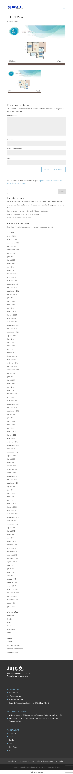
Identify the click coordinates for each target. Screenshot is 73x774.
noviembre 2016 (13, 593)
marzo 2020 (11, 466)
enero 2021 (11, 438)
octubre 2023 (12, 329)
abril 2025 (10, 267)
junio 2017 (11, 569)
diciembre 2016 (12, 589)
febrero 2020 (12, 469)
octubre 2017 (12, 555)
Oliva (9, 626)
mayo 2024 (11, 305)
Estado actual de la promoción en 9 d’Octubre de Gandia (27, 211)
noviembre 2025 (13, 243)
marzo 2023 (11, 353)
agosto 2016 (12, 603)
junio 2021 (11, 421)
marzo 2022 (11, 390)
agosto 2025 (12, 253)
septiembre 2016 (13, 599)
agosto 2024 (12, 294)
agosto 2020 (12, 455)
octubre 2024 (12, 287)
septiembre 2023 (13, 332)
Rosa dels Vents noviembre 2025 (19, 218)
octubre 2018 (12, 521)
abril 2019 (10, 500)
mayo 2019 (11, 497)
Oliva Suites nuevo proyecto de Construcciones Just (34, 227)
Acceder (10, 642)
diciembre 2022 (12, 363)
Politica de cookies (26, 761)
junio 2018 (11, 531)
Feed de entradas (13, 645)
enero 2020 (11, 473)
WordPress (55, 767)
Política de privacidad (44, 761)
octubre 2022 (12, 366)
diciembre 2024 (12, 281)
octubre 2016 (12, 596)
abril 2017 (10, 576)
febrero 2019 (12, 507)
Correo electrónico (14, 149)
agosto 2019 (12, 486)
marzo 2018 (11, 541)
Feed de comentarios (15, 649)
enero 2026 (11, 236)
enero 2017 (11, 586)
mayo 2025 (11, 263)
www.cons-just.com (16, 699)
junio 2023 (11, 342)
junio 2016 (11, 606)
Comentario (12, 115)
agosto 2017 (12, 562)
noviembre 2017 (13, 551)
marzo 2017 (11, 579)
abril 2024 (10, 308)
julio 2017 (10, 565)
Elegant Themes (30, 767)
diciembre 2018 (12, 514)
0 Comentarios (12, 21)
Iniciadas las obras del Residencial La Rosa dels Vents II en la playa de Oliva (34, 201)
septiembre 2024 (13, 291)
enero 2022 (11, 397)
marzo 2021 (11, 431)
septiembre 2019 (13, 483)
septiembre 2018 (13, 524)
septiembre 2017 (13, 558)
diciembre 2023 (12, 322)
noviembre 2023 (13, 325)
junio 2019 (11, 493)
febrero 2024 (12, 315)
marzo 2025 (11, 270)
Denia (9, 619)
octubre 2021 (12, 407)
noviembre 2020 (13, 445)
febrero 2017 (12, 582)
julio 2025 (10, 257)
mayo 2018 (11, 534)
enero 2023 (11, 359)
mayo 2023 (11, 346)
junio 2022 (11, 380)
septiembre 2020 (13, 452)
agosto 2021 (12, 414)
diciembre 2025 (12, 239)
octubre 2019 (12, 479)
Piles (9, 633)
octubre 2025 (12, 246)
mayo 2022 (11, 383)
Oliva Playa (11, 629)
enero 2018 (11, 548)
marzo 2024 (11, 311)
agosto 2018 (12, 527)
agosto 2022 (12, 373)
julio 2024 (10, 298)
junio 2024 (11, 301)
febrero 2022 (12, 394)
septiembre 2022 (13, 370)
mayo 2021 (11, 425)
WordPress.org (12, 652)
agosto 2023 (12, 335)
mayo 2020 (11, 462)
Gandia (9, 622)
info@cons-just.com (16, 696)
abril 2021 (10, 428)
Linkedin (59, 761)
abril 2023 (10, 349)
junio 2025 (11, 260)
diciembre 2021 (12, 401)
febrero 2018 (12, 545)
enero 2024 (11, 318)
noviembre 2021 (13, 404)
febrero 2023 (12, 356)
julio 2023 (10, 339)
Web (9, 158)
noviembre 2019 (13, 476)
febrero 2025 (12, 274)
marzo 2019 (11, 503)
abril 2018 (10, 538)
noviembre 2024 (13, 284)
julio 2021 (10, 418)
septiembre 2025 (13, 250)
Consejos (10, 616)
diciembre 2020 (12, 442)
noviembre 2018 (13, 517)
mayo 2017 (11, 572)
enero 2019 (11, 510)
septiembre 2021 (13, 411)
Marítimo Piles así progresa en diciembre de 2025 (25, 214)
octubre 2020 (12, 449)
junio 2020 (11, 459)
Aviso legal (12, 761)
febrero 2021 (12, 435)
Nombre (11, 139)
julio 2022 (10, 377)
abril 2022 (10, 387)
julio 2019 (10, 490)
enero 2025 (11, 277)
